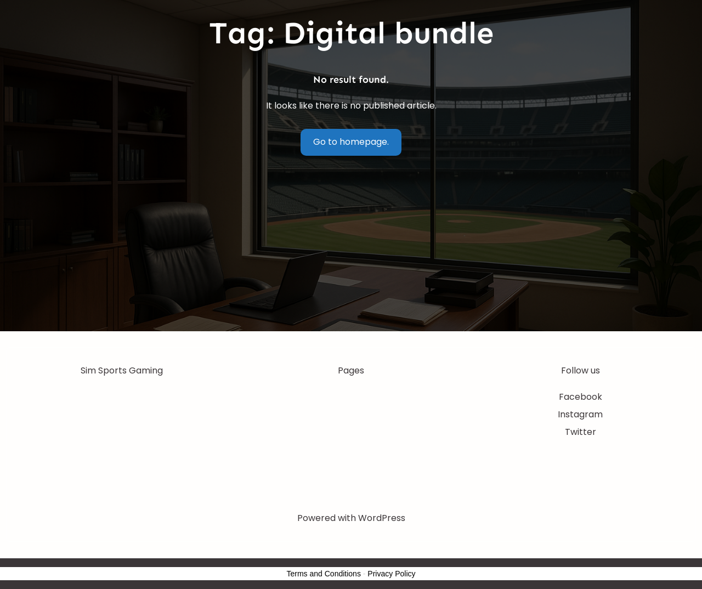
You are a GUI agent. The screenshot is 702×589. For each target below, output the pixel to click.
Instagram (580, 414)
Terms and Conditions (324, 573)
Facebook (580, 396)
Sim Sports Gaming (122, 370)
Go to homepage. (351, 141)
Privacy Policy (391, 573)
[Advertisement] (351, 249)
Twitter (580, 432)
